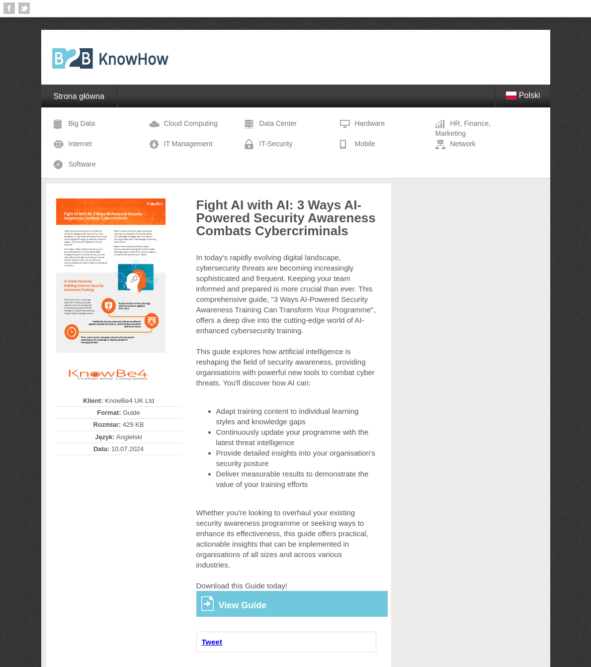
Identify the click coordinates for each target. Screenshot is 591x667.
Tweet (212, 642)
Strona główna (79, 96)
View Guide (243, 605)
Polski (523, 95)
